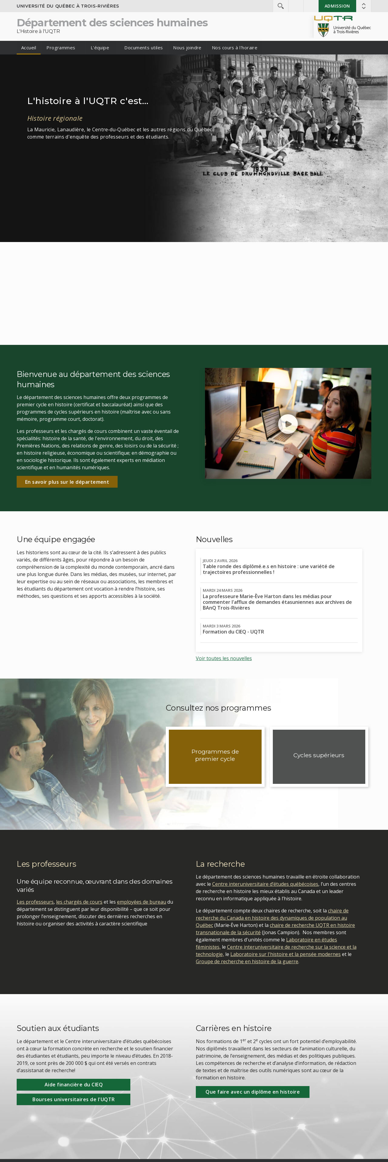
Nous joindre (187, 47)
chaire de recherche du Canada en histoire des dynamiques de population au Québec (272, 917)
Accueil (28, 47)
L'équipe (100, 47)
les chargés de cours (79, 902)
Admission (337, 6)
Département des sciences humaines (112, 22)
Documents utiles (143, 47)
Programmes (60, 47)
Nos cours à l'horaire (234, 47)
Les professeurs (35, 902)
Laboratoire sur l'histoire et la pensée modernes (285, 954)
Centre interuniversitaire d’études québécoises (265, 884)
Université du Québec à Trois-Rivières (68, 6)
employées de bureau (141, 902)
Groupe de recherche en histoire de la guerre (247, 961)
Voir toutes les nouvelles (224, 658)
